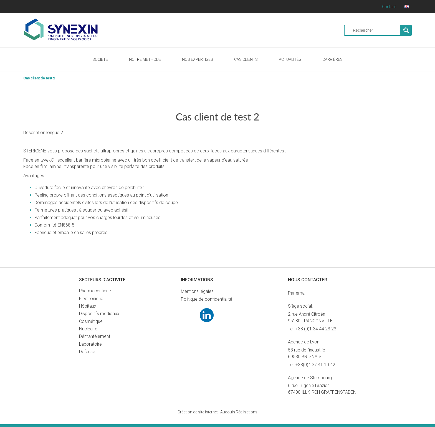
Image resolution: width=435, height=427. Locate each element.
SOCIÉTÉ (100, 59)
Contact (389, 6)
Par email (297, 293)
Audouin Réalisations (217, 412)
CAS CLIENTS (246, 59)
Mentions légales (197, 291)
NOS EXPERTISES (197, 59)
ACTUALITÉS (290, 59)
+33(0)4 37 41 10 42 (315, 364)
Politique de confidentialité (206, 299)
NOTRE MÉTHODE (145, 59)
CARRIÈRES (332, 59)
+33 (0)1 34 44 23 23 (315, 328)
